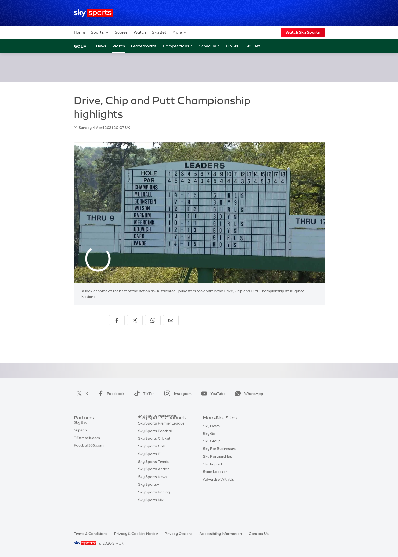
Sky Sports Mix (151, 510)
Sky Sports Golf (151, 456)
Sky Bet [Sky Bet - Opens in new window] (253, 46)
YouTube (212, 393)
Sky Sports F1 (149, 464)
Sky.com (210, 426)
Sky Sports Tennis (153, 472)
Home (79, 32)
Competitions (178, 46)
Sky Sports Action (153, 479)
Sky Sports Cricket (154, 448)
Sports (100, 32)
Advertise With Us (218, 487)
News (101, 46)
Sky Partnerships (217, 464)
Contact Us (259, 533)
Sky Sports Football (155, 441)
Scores (121, 32)
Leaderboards (144, 46)
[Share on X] (135, 320)
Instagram (177, 393)
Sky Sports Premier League (161, 433)
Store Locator (215, 479)
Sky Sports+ (148, 495)
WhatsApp (248, 393)
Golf (80, 46)
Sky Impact (213, 472)
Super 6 (80, 433)
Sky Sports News (152, 487)
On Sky (232, 46)
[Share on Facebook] (117, 320)
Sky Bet (159, 32)
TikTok (143, 393)
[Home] (93, 13)
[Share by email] (171, 320)
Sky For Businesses (219, 456)
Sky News (211, 433)
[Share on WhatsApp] (153, 320)
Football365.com (89, 448)
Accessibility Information (220, 533)
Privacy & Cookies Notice (136, 533)
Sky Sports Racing (154, 502)
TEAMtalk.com (87, 441)
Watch (140, 32)
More (179, 32)
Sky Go (209, 441)
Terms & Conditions (90, 533)
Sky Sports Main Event (157, 426)
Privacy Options (178, 533)
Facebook (110, 393)
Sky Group (212, 448)
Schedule (209, 46)
